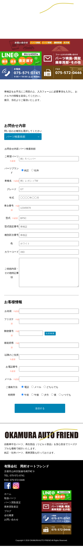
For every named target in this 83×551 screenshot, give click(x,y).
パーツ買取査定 (41, 33)
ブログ (13, 21)
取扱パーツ (14, 33)
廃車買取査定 (69, 33)
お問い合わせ (69, 21)
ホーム (7, 499)
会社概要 (41, 21)
